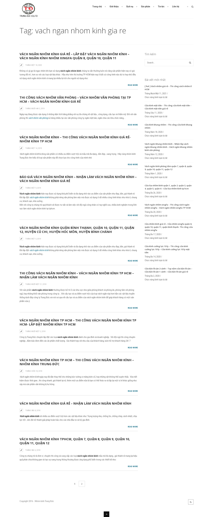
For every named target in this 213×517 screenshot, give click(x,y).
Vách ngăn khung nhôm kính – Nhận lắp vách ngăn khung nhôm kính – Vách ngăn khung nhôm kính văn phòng (168, 147)
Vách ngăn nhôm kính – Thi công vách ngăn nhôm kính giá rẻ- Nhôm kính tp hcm (75, 139)
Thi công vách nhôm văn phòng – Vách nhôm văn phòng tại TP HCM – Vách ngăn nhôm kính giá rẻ (75, 99)
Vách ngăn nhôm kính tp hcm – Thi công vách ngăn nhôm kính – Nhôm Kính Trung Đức (77, 362)
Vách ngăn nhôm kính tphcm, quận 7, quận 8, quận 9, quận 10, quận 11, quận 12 (75, 441)
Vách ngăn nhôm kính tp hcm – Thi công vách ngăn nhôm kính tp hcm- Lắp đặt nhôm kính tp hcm (78, 322)
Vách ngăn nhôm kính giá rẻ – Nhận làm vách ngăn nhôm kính (75, 403)
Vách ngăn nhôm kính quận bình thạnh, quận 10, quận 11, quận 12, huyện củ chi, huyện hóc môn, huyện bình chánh (77, 230)
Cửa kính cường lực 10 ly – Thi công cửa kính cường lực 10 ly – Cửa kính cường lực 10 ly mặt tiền (167, 249)
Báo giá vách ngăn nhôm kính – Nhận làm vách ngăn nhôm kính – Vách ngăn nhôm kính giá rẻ (78, 179)
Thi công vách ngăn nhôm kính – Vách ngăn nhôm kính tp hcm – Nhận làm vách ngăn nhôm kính (77, 275)
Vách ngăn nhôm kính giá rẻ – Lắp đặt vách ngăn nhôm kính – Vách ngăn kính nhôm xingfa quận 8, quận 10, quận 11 (74, 56)
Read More (133, 85)
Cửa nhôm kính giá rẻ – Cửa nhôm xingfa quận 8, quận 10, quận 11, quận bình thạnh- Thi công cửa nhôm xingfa (169, 227)
